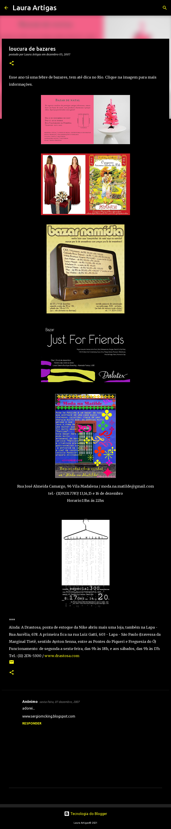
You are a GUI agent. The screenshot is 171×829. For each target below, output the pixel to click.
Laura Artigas (34, 8)
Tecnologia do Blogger (85, 814)
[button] (11, 64)
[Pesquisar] (62, 7)
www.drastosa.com (62, 656)
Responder (31, 723)
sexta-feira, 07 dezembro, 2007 (59, 701)
